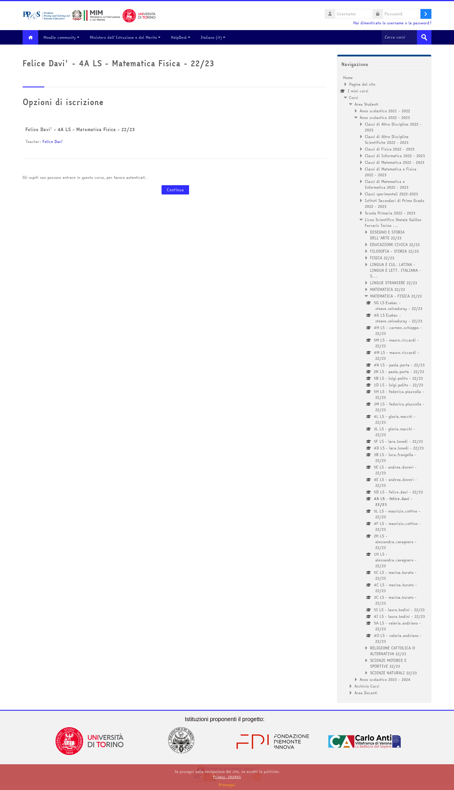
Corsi (353, 97)
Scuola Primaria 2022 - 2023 (390, 213)
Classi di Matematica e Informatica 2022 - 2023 (387, 184)
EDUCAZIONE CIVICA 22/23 (395, 244)
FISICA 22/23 (382, 258)
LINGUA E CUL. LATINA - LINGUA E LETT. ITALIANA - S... (395, 270)
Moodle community (62, 37)
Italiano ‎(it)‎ (213, 37)
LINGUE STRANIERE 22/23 (393, 283)
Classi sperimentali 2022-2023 (391, 194)
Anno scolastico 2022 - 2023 (385, 117)
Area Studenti (366, 104)
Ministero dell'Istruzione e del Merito (125, 37)
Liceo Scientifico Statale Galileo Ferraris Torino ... (393, 222)
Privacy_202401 (227, 777)
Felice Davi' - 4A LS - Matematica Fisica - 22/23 (80, 129)
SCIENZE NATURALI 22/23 (393, 673)
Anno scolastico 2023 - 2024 (385, 679)
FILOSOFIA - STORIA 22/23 (394, 251)
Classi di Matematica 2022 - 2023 (394, 162)
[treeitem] (384, 385)
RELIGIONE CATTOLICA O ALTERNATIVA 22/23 (392, 651)
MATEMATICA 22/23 (387, 289)
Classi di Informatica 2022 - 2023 (395, 156)
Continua (175, 190)
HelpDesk (181, 37)
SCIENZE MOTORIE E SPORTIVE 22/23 (388, 663)
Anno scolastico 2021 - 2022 (385, 111)
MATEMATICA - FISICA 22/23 (396, 296)
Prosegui (227, 785)
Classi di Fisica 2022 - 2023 (390, 149)
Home (348, 77)
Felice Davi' (53, 141)
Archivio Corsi (366, 686)
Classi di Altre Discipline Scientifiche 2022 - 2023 (387, 139)
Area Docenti (365, 693)
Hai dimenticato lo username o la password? (392, 23)
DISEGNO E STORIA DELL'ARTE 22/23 (387, 235)
